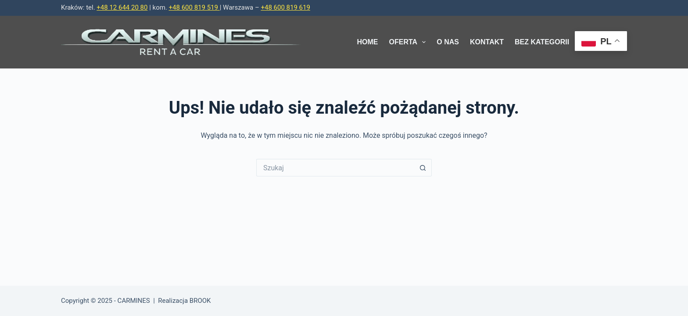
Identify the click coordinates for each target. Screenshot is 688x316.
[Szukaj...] (335, 167)
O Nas (448, 42)
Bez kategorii (542, 42)
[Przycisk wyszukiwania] (423, 167)
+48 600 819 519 (194, 7)
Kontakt (487, 42)
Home (367, 42)
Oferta (409, 42)
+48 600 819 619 (285, 7)
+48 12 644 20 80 (122, 7)
